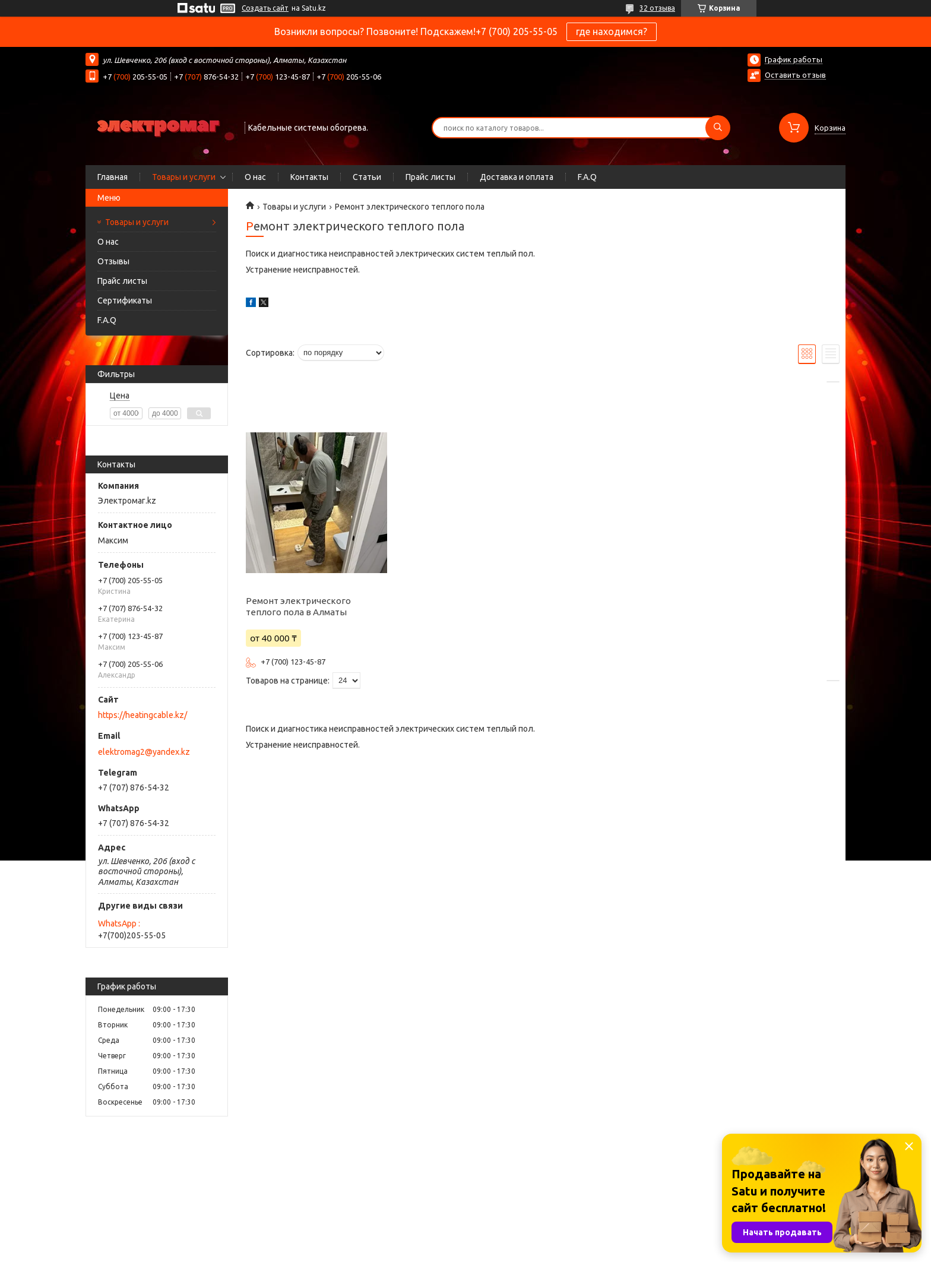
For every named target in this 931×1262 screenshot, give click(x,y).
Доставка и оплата (516, 177)
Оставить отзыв (795, 75)
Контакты (309, 177)
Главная (112, 177)
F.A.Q (587, 177)
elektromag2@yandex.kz (144, 752)
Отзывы (113, 261)
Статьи (367, 177)
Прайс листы (430, 177)
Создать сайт (265, 8)
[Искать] (717, 127)
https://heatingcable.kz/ (142, 715)
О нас (255, 177)
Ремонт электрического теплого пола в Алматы (298, 606)
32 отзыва (657, 8)
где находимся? (611, 31)
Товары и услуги (184, 177)
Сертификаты (124, 300)
